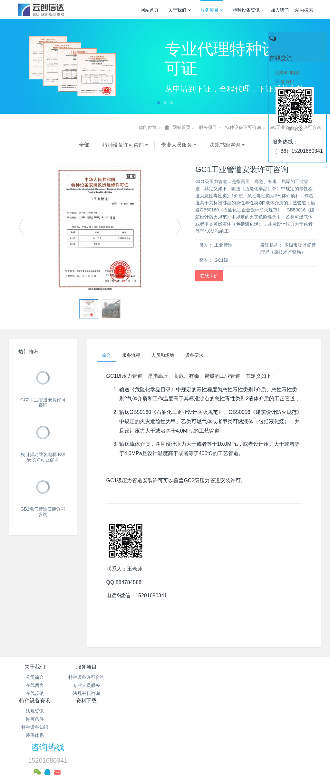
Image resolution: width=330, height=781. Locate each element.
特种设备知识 (138, 695)
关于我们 (179, 10)
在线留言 (35, 686)
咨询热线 (256, 672)
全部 (14, 145)
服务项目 (211, 10)
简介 (107, 355)
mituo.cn (205, 753)
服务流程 (136, 355)
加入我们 (280, 10)
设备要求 (205, 355)
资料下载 (191, 668)
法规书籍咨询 (154, 145)
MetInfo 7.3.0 (155, 753)
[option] (100, 229)
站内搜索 (304, 10)
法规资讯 (139, 678)
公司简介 (35, 678)
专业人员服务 (106, 145)
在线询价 (209, 275)
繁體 (165, 765)
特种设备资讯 (248, 10)
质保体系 (139, 703)
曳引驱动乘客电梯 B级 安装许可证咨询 (43, 457)
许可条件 (139, 686)
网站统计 (165, 737)
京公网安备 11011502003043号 (165, 729)
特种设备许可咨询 (243, 127)
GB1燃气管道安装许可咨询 (42, 511)
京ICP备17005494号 (226, 721)
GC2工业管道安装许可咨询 (43, 402)
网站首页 (150, 10)
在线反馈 (35, 695)
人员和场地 (170, 355)
